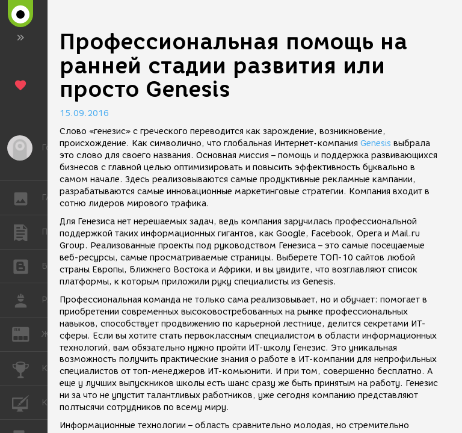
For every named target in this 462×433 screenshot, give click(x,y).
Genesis (375, 143)
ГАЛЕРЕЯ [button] (27, 198)
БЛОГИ (27, 265)
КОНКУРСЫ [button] (27, 368)
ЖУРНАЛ (27, 333)
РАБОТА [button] (27, 300)
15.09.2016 (84, 113)
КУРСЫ (27, 402)
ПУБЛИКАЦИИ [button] (27, 232)
